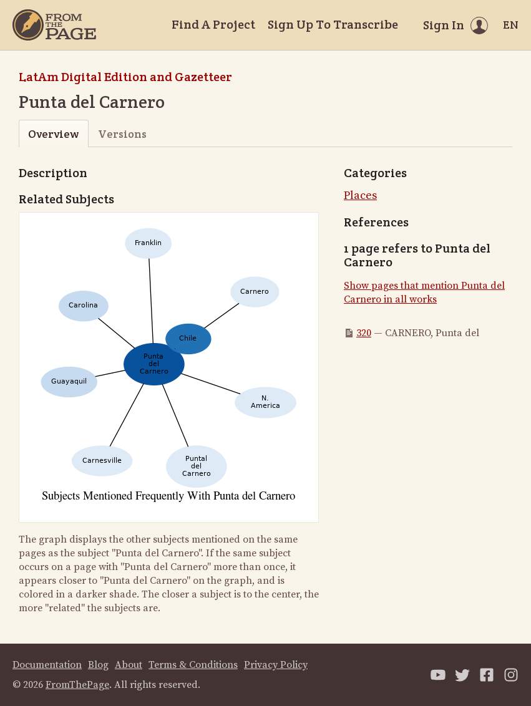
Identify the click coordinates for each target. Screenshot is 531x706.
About (128, 665)
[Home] (54, 25)
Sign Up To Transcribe (333, 24)
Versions (122, 134)
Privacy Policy (276, 665)
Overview (53, 134)
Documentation (47, 665)
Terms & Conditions (193, 665)
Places (360, 195)
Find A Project (213, 24)
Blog (98, 665)
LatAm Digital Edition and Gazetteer (125, 77)
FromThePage (77, 685)
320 (363, 333)
